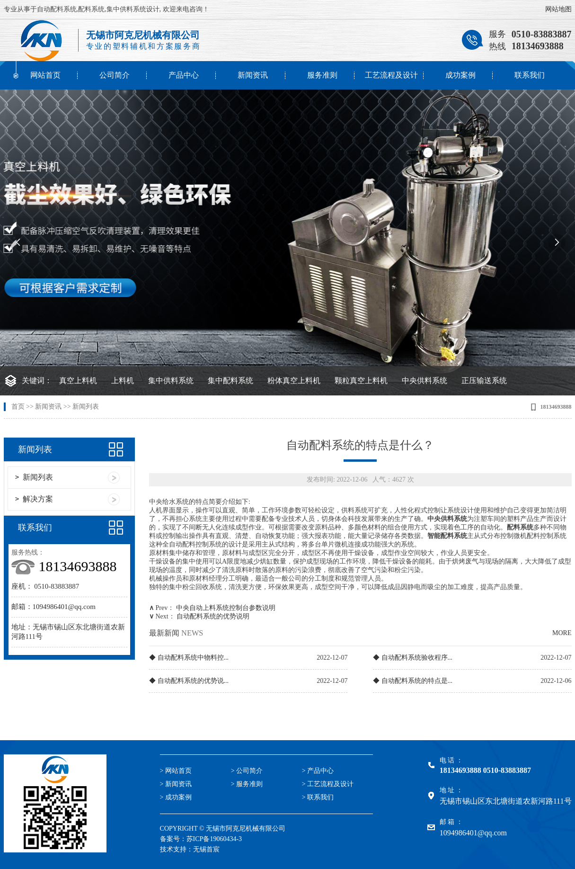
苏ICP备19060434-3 (214, 838)
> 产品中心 (318, 770)
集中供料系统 (171, 380)
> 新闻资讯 (176, 784)
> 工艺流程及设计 (328, 784)
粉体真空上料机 (293, 380)
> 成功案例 (176, 797)
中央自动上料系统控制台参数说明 (225, 607)
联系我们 (529, 75)
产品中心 (183, 75)
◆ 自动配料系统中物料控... (189, 657)
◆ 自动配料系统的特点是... (412, 680)
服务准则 (322, 75)
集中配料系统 (230, 380)
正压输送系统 (484, 380)
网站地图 (558, 9)
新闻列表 (85, 406)
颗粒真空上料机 (361, 380)
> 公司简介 (247, 770)
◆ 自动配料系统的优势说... (189, 680)
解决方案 (38, 499)
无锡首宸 (206, 849)
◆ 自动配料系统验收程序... (412, 657)
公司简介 (114, 75)
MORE (561, 632)
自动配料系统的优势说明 (213, 616)
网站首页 (45, 75)
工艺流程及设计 (391, 75)
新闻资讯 (253, 75)
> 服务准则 (247, 784)
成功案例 (460, 75)
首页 (18, 406)
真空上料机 (78, 380)
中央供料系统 (424, 380)
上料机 (122, 380)
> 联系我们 (318, 797)
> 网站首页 (176, 770)
